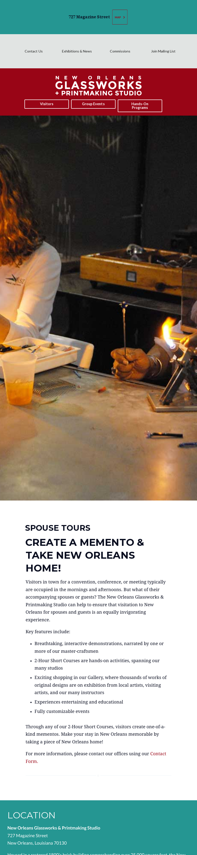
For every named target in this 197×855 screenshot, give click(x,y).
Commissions (120, 51)
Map (120, 17)
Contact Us (33, 51)
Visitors (46, 104)
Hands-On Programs (139, 105)
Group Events (93, 104)
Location (31, 815)
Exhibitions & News (77, 51)
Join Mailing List (163, 51)
